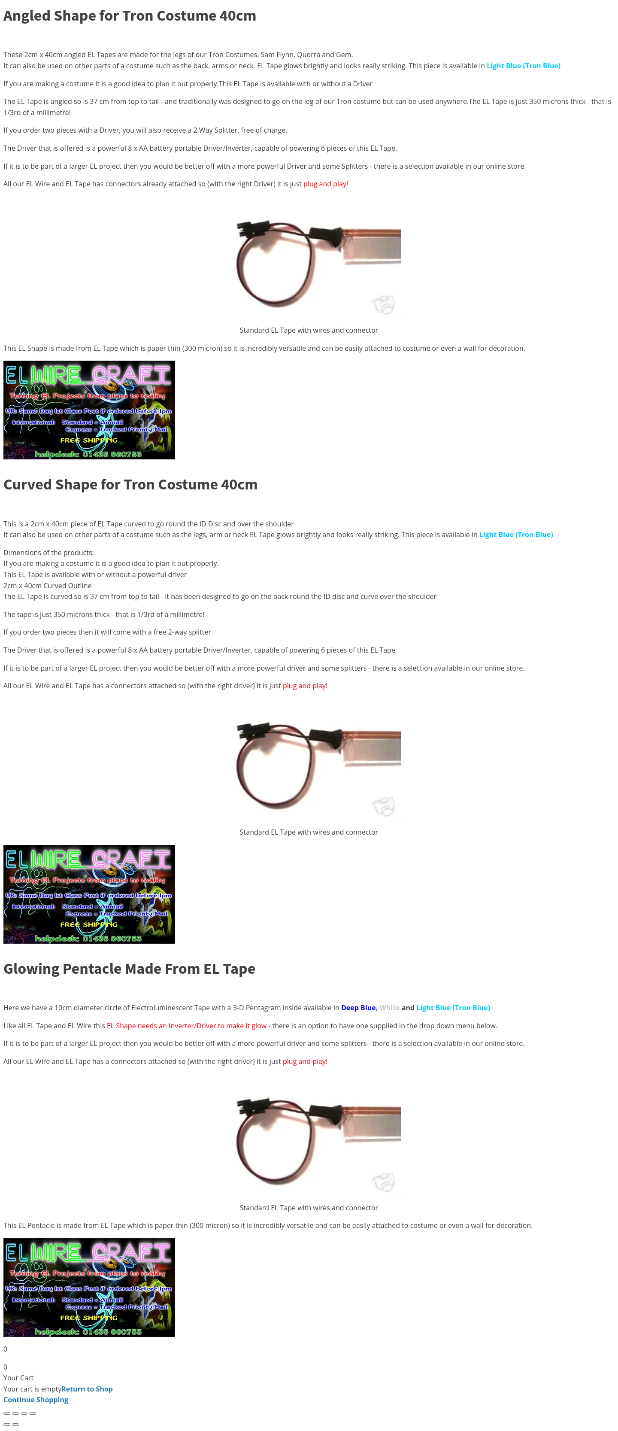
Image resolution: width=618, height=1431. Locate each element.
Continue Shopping (35, 1399)
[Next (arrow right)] (15, 1424)
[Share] (24, 1413)
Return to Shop (87, 1389)
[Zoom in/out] (6, 1413)
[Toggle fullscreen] (15, 1413)
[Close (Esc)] (32, 1413)
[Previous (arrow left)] (6, 1424)
